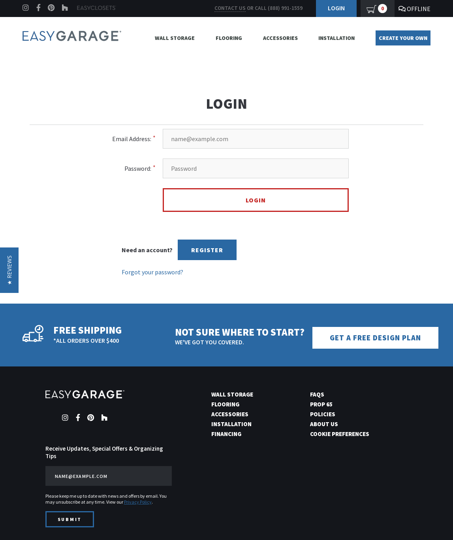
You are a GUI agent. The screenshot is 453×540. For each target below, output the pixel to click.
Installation (336, 38)
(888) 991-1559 (285, 8)
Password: (137, 168)
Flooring (229, 38)
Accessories (280, 38)
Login (336, 8)
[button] (9, 270)
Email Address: (131, 139)
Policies (322, 414)
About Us (324, 424)
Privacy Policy (138, 502)
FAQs (317, 394)
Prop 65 (321, 404)
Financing (226, 434)
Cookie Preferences (339, 434)
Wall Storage (175, 38)
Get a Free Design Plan (375, 337)
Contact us (230, 8)
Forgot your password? (152, 272)
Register (207, 250)
